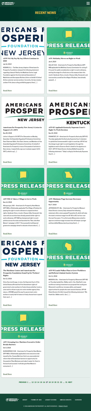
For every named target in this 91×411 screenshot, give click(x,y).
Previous (22, 382)
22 (61, 382)
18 (50, 382)
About (25, 400)
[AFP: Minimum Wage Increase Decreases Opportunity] (68, 202)
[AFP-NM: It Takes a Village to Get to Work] (22, 202)
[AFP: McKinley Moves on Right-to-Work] (68, 60)
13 (35, 382)
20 (55, 382)
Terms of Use (36, 400)
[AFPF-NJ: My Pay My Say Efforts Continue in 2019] (22, 60)
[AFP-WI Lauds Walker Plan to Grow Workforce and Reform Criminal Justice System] (68, 274)
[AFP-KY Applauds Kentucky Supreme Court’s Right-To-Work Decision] (68, 130)
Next (70, 382)
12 (33, 382)
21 (58, 382)
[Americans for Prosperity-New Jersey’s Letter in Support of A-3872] (22, 130)
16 (44, 382)
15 (41, 382)
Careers (78, 400)
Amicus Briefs (65, 400)
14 (38, 382)
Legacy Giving (50, 400)
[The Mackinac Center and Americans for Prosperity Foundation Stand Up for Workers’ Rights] (22, 274)
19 (52, 382)
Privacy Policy (63, 406)
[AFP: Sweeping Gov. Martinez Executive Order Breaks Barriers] (22, 344)
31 (66, 382)
